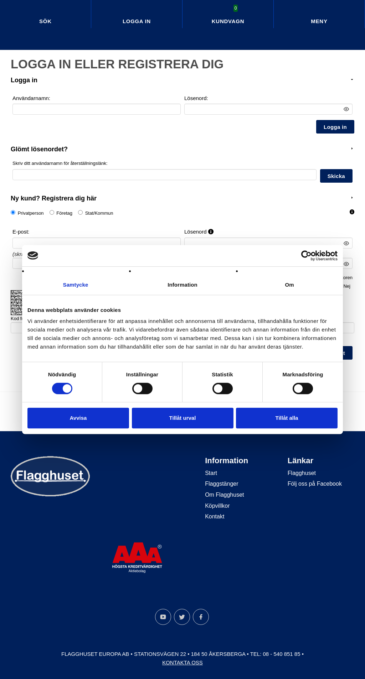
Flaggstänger (221, 484)
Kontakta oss (182, 662)
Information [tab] (182, 285)
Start (211, 473)
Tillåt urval (182, 418)
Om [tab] (289, 285)
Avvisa (78, 418)
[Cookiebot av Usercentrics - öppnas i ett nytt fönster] (306, 255)
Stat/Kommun (99, 213)
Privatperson (31, 213)
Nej (346, 285)
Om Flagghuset (224, 494)
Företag (64, 213)
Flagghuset (302, 473)
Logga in (137, 21)
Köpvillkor (217, 505)
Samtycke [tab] (75, 285)
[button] (352, 212)
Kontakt (214, 516)
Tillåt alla (287, 418)
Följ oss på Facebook (315, 484)
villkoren (344, 277)
